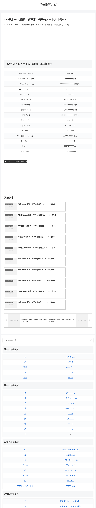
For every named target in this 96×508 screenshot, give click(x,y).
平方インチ (70, 412)
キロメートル (70, 355)
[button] (91, 287)
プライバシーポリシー (53, 501)
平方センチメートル (25, 433)
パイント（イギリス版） (71, 463)
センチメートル (70, 345)
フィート (70, 366)
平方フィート (70, 417)
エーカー (70, 427)
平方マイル (70, 433)
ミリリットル (25, 474)
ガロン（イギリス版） (71, 474)
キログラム (70, 314)
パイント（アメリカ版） (71, 469)
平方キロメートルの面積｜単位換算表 (16, 161)
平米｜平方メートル (71, 396)
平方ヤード (70, 422)
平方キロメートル (70, 407)
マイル (70, 376)
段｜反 (25, 422)
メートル (70, 350)
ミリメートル (70, 340)
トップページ (40, 501)
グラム (70, 309)
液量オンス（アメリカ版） (71, 453)
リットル (25, 479)
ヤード (70, 371)
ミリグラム (70, 304)
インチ (70, 360)
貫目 (25, 324)
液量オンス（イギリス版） (71, 448)
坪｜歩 (25, 412)
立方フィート (70, 458)
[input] (48, 287)
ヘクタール (70, 401)
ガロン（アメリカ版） (71, 479)
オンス (70, 319)
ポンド (70, 324)
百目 (25, 314)
